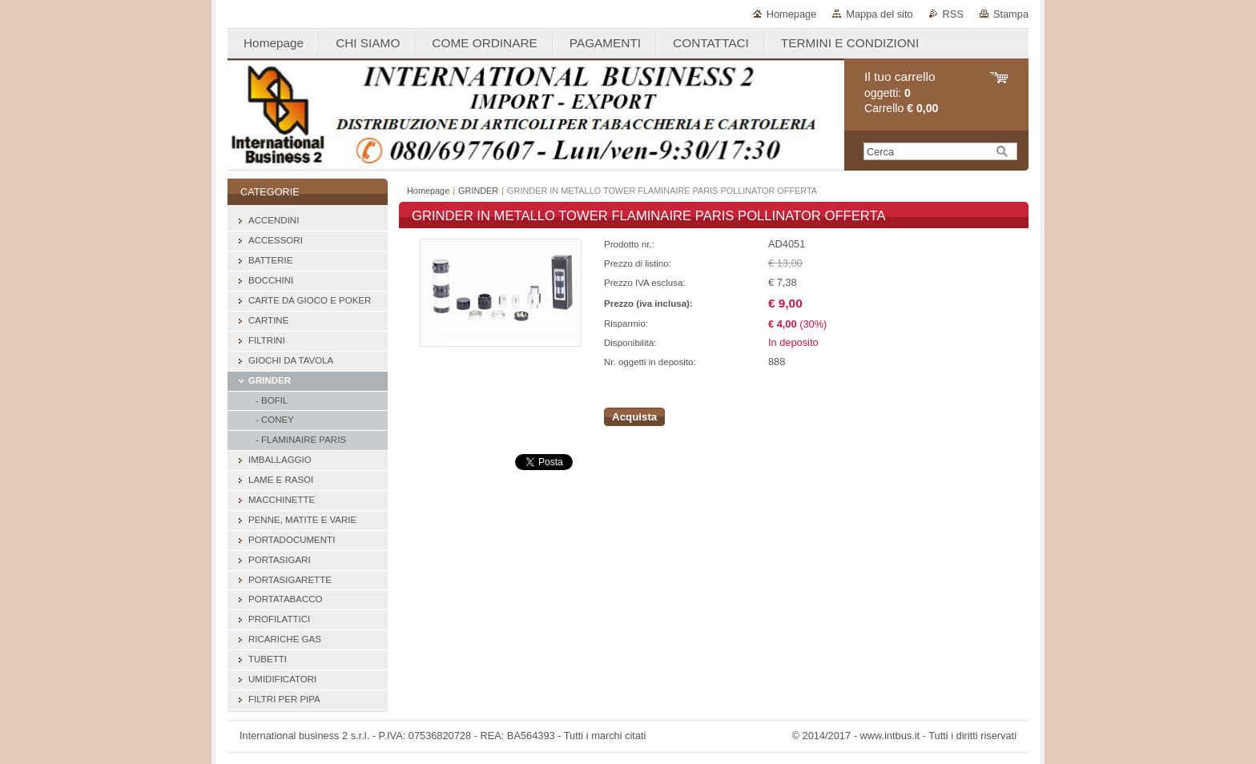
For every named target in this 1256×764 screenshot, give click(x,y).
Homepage (792, 14)
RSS (953, 14)
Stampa (1011, 14)
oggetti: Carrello (901, 92)
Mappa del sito (879, 14)
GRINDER (478, 190)
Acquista (634, 417)
